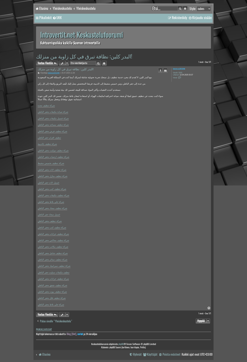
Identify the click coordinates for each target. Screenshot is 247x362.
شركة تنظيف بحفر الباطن (50, 221)
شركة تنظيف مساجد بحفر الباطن (53, 124)
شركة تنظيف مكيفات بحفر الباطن (53, 195)
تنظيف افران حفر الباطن (49, 137)
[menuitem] (57, 17)
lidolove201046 (179, 69)
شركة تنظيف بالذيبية (47, 144)
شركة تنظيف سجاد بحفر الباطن (52, 208)
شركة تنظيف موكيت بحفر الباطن (53, 150)
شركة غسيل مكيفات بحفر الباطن (53, 118)
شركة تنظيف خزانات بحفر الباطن (53, 234)
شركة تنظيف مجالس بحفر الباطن (53, 240)
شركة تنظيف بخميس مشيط (51, 163)
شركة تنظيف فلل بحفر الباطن (52, 298)
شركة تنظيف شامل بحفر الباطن (53, 253)
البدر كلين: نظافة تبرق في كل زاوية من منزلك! (84, 56)
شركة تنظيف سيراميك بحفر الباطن (54, 266)
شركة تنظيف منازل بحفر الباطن (52, 176)
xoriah (80, 334)
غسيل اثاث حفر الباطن (48, 182)
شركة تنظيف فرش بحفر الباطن (52, 131)
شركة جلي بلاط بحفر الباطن (51, 202)
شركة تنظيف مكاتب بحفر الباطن (53, 246)
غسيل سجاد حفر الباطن (49, 214)
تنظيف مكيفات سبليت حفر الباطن (53, 272)
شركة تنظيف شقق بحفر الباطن (52, 285)
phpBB (121, 344)
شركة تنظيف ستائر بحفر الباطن (52, 259)
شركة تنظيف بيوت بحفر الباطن (52, 291)
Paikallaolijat (44, 329)
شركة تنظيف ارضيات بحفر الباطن (53, 157)
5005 (180, 73)
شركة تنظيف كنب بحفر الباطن (52, 189)
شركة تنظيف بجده (46, 105)
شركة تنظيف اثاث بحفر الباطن (52, 169)
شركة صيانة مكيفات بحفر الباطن (53, 112)
